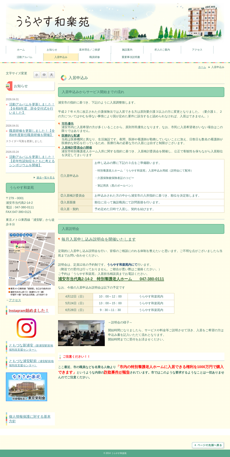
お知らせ (52, 49)
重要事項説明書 (131, 57)
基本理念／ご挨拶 (89, 49)
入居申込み (60, 57)
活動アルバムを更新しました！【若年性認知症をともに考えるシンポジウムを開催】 (32, 161)
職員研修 (94, 57)
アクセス (197, 49)
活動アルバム (24, 57)
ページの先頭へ (208, 445)
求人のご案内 (162, 49)
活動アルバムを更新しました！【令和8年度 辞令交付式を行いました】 (32, 108)
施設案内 (127, 49)
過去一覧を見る (46, 177)
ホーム (21, 49)
